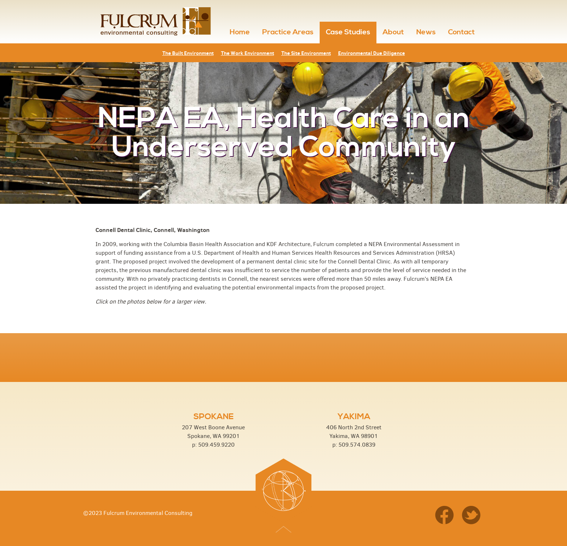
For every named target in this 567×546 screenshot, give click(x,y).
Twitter (471, 515)
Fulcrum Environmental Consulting (154, 21)
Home (240, 32)
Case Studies (348, 32)
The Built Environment (188, 53)
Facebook (447, 515)
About (393, 32)
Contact (461, 32)
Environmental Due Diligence (371, 53)
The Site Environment (306, 53)
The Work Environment (247, 53)
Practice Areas (288, 32)
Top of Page (283, 530)
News (426, 32)
